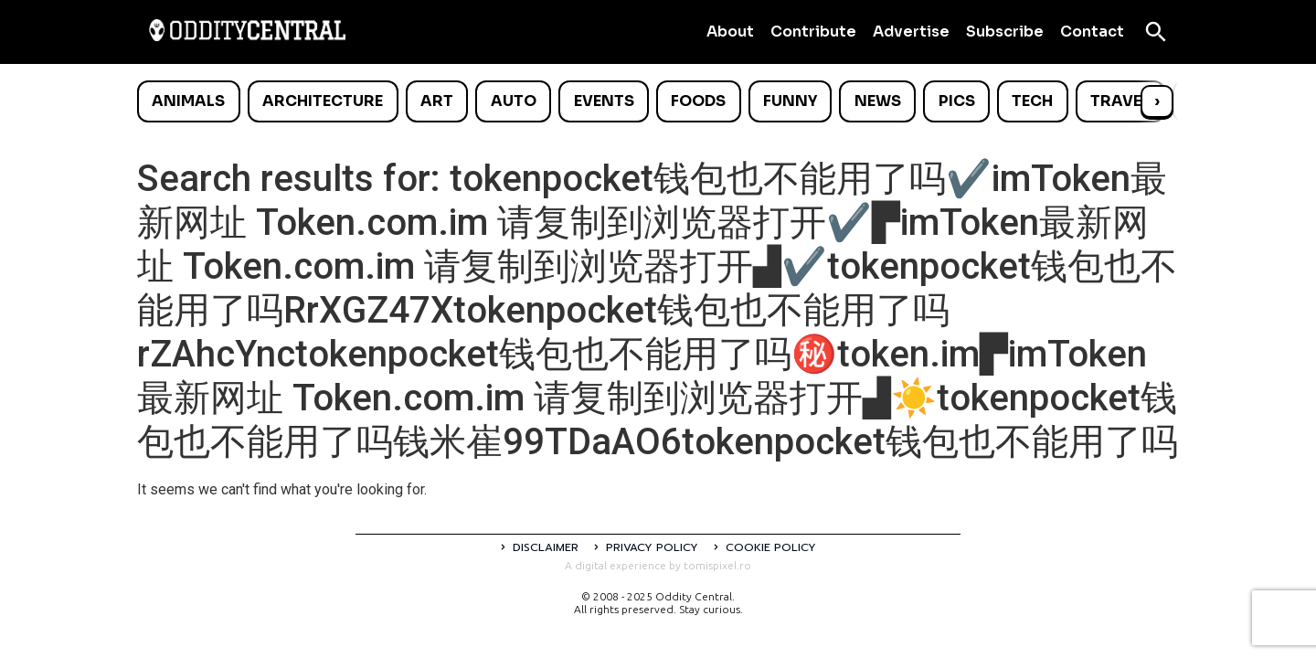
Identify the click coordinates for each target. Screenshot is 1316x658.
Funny (790, 101)
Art (436, 101)
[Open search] (1156, 32)
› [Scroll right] (1157, 101)
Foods (698, 101)
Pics (957, 101)
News (877, 101)
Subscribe (1005, 31)
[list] (658, 101)
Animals (188, 101)
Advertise (911, 31)
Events (604, 101)
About (730, 31)
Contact (1092, 31)
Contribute (813, 31)
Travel (1120, 101)
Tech (1032, 101)
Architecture (322, 101)
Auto (513, 101)
